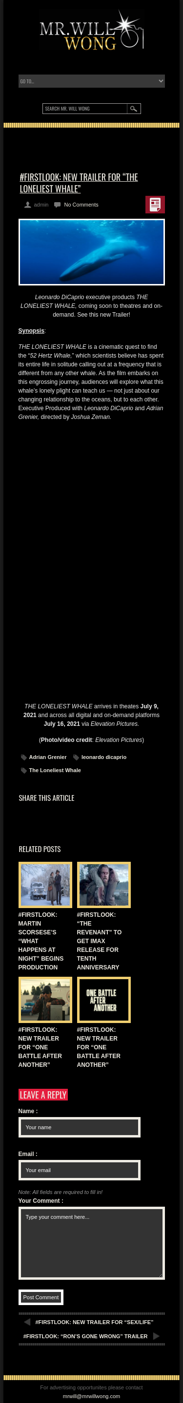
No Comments (81, 205)
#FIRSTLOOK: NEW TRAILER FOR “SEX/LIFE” (95, 1322)
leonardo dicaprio (103, 757)
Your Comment (41, 1200)
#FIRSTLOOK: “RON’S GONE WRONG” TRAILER (85, 1336)
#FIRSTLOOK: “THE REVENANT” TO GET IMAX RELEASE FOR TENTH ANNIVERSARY (99, 941)
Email (28, 1154)
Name (28, 1111)
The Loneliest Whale (55, 770)
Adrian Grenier (48, 757)
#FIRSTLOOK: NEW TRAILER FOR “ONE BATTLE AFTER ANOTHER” (40, 1047)
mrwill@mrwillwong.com (92, 1396)
